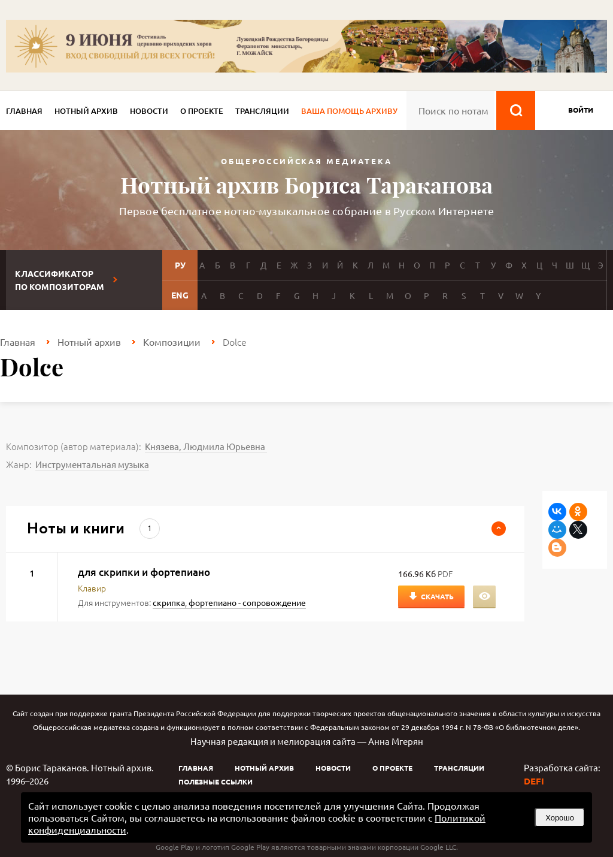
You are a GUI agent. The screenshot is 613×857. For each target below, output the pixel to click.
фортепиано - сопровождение (247, 602)
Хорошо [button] (559, 817)
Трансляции (262, 110)
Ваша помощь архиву (349, 110)
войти (580, 109)
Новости (149, 110)
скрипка (169, 602)
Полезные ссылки (215, 781)
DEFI (534, 781)
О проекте (201, 110)
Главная (24, 110)
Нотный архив (86, 110)
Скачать (437, 596)
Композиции (172, 342)
